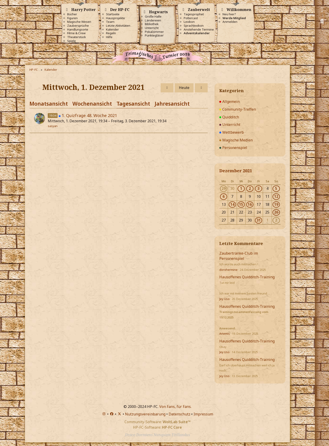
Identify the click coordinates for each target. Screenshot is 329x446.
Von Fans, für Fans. (175, 406)
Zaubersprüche (78, 26)
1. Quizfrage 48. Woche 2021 (89, 115)
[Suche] (321, 21)
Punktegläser (154, 35)
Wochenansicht (92, 103)
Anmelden (230, 22)
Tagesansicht (133, 103)
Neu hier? (229, 14)
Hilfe (109, 37)
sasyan (53, 126)
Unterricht (152, 28)
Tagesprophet (194, 14)
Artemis (224, 333)
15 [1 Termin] (241, 204)
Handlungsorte (77, 29)
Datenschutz (179, 414)
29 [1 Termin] (224, 188)
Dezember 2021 (235, 170)
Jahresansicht (172, 103)
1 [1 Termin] (241, 188)
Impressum (203, 414)
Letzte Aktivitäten (118, 26)
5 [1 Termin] (276, 188)
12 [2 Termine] (276, 196)
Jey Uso (224, 299)
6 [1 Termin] (224, 196)
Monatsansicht (48, 103)
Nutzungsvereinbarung (145, 414)
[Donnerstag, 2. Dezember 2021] (201, 87)
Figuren (72, 18)
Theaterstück (76, 37)
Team (110, 22)
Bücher (72, 14)
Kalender (112, 29)
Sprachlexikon (194, 26)
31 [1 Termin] (259, 220)
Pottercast (191, 18)
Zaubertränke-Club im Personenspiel (238, 256)
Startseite (112, 14)
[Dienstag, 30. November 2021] (167, 87)
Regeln (111, 33)
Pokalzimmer (154, 32)
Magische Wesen (79, 22)
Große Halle (153, 16)
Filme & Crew (76, 33)
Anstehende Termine (199, 29)
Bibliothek (152, 24)
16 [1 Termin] (250, 204)
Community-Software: (158, 421)
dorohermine (228, 270)
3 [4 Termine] (258, 188)
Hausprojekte (115, 18)
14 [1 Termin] (232, 204)
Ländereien (153, 20)
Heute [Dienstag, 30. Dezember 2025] (184, 87)
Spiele (71, 41)
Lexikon (189, 22)
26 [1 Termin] (276, 212)
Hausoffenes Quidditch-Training (247, 276)
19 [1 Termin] (276, 204)
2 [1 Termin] (250, 188)
